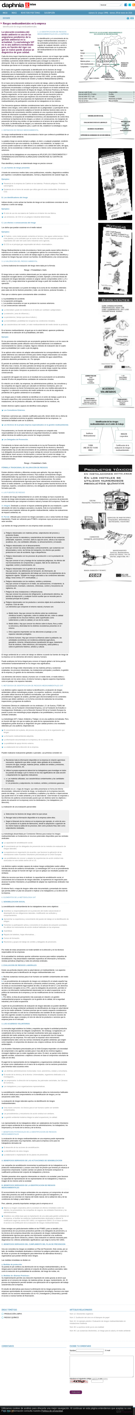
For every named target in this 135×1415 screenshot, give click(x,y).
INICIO (5, 12)
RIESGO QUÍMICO (11, 1317)
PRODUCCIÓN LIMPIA (13, 1314)
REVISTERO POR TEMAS (30, 12)
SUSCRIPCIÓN (49, 12)
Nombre (73, 1350)
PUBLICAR (76, 1392)
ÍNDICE (14, 12)
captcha (95, 1379)
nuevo (105, 1379)
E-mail (107, 1350)
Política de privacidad (52, 1411)
